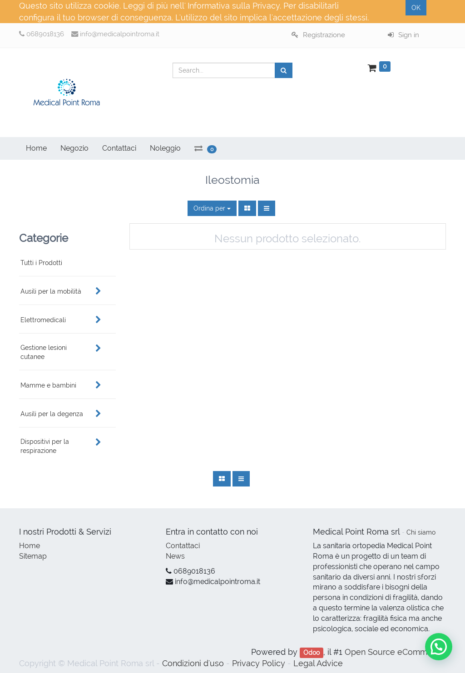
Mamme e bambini (48, 385)
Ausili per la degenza (51, 414)
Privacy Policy (258, 663)
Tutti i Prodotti (41, 262)
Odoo (311, 652)
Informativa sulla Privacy (234, 5)
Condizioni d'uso (193, 663)
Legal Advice (318, 663)
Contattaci (183, 545)
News (175, 556)
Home (29, 545)
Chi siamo (420, 532)
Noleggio (165, 148)
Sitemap (33, 556)
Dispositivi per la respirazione (44, 446)
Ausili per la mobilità (50, 291)
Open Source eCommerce (395, 652)
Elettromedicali (43, 320)
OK (415, 7)
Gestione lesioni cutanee (43, 352)
